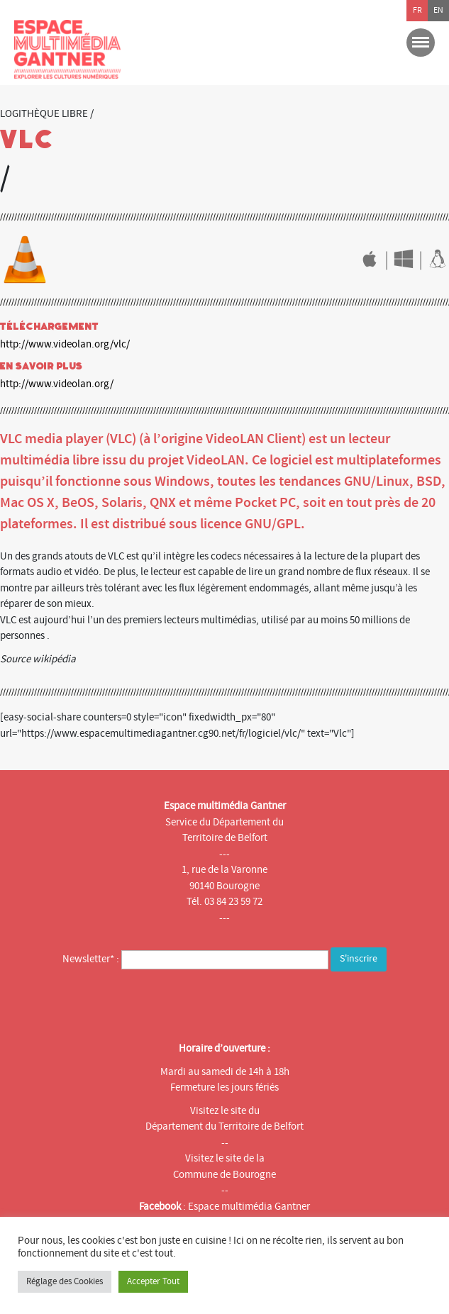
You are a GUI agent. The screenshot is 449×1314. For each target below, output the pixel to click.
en (438, 10)
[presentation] (125, 1002)
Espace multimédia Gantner (249, 1206)
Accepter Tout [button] (153, 1281)
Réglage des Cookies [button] (64, 1281)
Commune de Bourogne (224, 1174)
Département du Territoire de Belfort (224, 1126)
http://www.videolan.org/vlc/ (65, 344)
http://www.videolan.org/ (56, 384)
